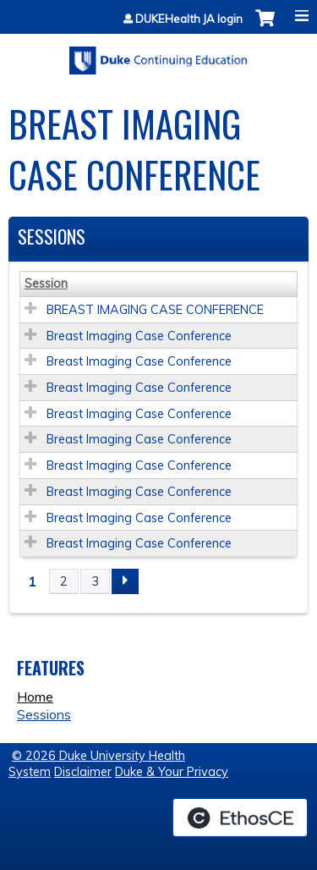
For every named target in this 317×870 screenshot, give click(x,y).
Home (35, 696)
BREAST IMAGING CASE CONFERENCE (155, 309)
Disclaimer (83, 771)
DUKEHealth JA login (189, 19)
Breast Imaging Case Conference (139, 336)
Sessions (44, 714)
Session (46, 283)
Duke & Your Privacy (171, 771)
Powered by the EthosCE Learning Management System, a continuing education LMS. (240, 817)
